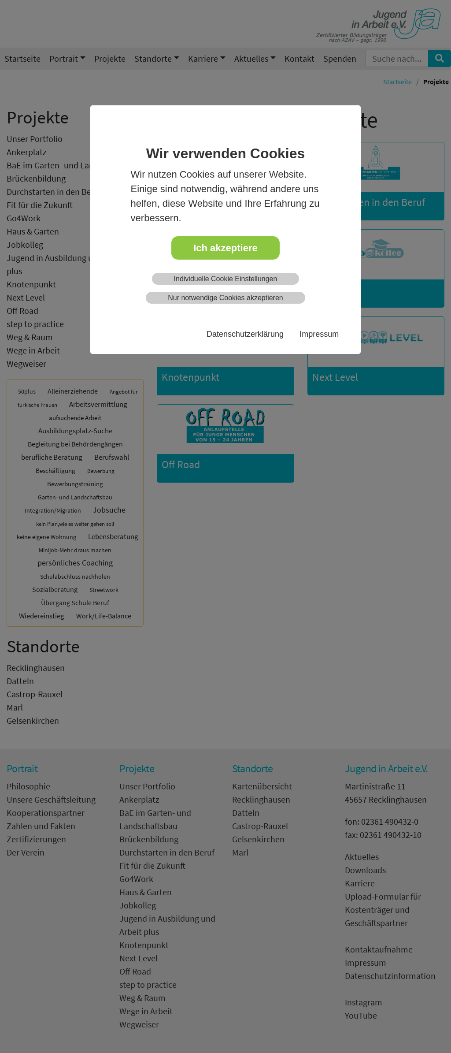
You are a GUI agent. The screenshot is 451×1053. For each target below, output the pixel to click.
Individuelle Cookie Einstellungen (225, 279)
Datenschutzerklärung (245, 334)
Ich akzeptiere (225, 247)
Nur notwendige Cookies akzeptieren (225, 297)
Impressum (319, 334)
